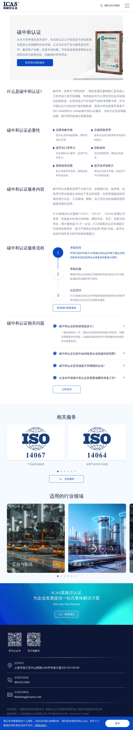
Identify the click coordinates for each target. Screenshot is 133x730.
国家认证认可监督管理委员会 (61, 709)
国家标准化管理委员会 (32, 709)
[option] (35, 456)
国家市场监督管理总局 (90, 709)
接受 (117, 723)
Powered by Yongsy (79, 713)
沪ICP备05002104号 (57, 713)
